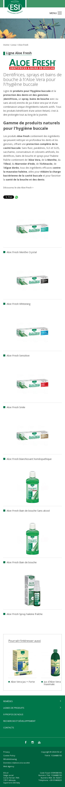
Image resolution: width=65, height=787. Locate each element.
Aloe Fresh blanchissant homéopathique (29, 459)
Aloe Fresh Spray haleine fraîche (25, 614)
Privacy (6, 752)
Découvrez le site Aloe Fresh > (18, 187)
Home (6, 44)
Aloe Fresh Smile (16, 407)
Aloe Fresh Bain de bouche (22, 562)
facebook (26, 742)
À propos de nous (13, 714)
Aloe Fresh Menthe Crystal (22, 252)
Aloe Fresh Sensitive (18, 355)
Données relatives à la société (16, 762)
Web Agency (8, 766)
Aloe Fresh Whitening (19, 303)
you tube (39, 742)
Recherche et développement (19, 720)
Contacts (8, 727)
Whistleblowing (10, 759)
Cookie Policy (9, 755)
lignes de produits (13, 707)
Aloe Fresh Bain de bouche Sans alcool (28, 510)
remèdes (8, 701)
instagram (32, 742)
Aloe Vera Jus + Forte (23, 681)
